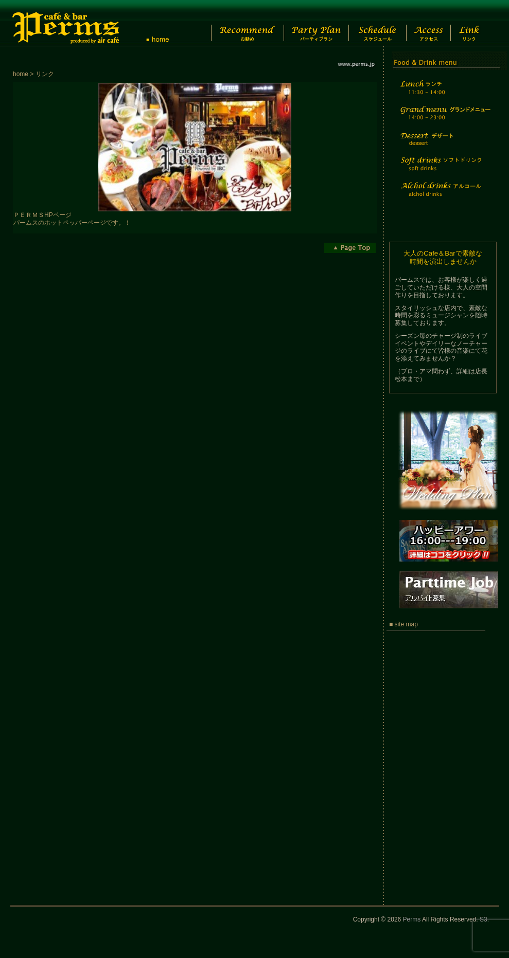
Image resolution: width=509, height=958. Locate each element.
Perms (412, 919)
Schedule (376, 23)
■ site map (403, 624)
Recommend (239, 23)
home (20, 74)
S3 (483, 919)
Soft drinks (444, 170)
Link (478, 23)
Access (434, 23)
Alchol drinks (444, 196)
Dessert (444, 146)
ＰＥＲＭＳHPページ (42, 215)
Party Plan (311, 23)
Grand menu (444, 119)
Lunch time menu (444, 93)
